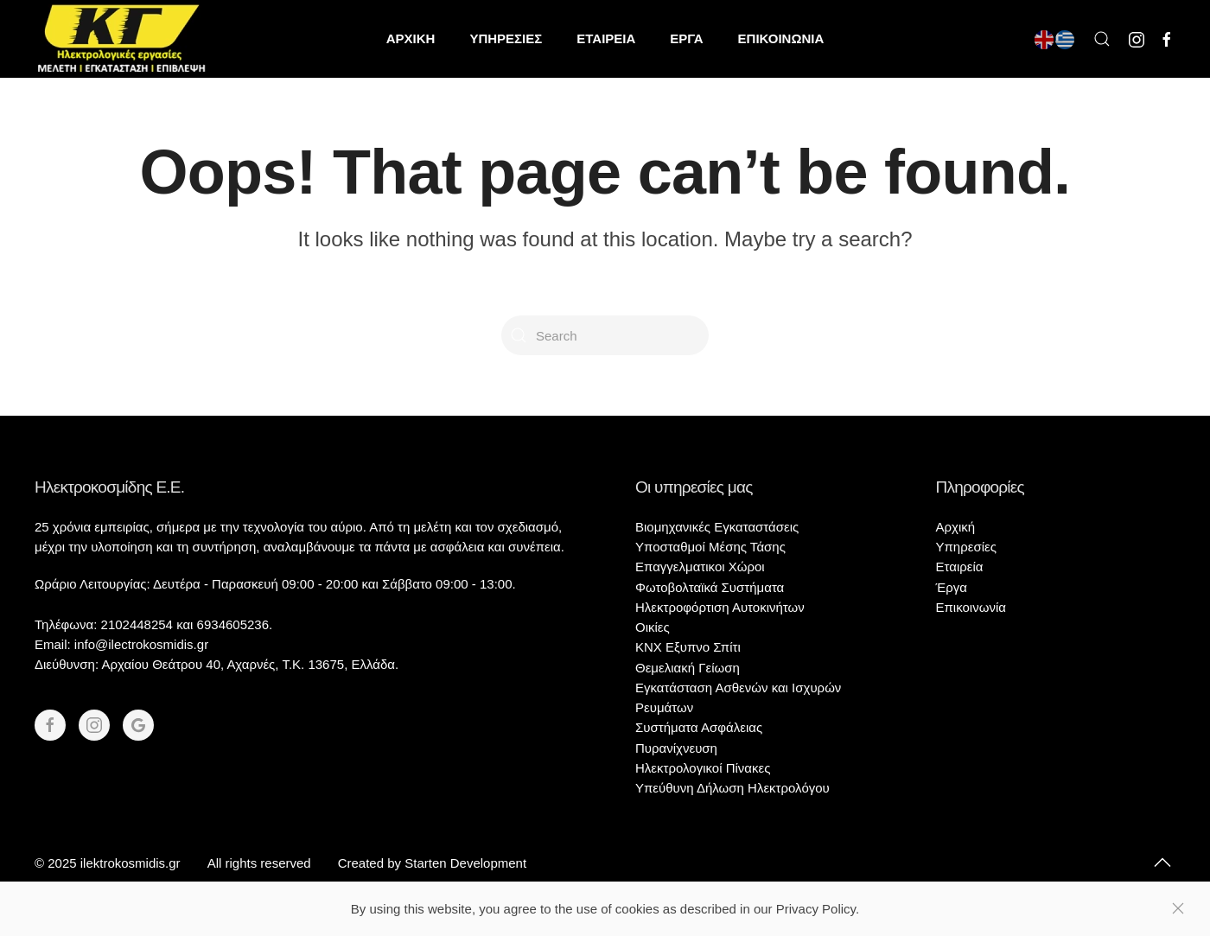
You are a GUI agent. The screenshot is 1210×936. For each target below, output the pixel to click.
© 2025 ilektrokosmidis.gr (108, 863)
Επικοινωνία (971, 607)
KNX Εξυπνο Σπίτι (688, 647)
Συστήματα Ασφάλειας (698, 727)
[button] (1102, 38)
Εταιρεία (960, 566)
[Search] (605, 335)
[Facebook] (50, 725)
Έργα (951, 587)
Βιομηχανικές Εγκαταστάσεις (717, 526)
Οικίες (652, 627)
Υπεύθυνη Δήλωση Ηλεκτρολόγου (732, 787)
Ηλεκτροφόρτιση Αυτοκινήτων (720, 607)
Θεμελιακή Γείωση (687, 667)
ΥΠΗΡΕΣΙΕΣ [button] (505, 38)
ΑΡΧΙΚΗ (411, 38)
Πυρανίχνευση (676, 748)
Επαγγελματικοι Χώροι (700, 566)
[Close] (1178, 908)
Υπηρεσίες (966, 546)
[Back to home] (121, 38)
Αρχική (956, 526)
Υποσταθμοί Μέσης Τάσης (710, 546)
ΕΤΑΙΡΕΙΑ (605, 38)
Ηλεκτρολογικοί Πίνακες (702, 768)
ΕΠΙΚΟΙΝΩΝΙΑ (781, 38)
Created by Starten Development (432, 863)
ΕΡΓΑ (686, 38)
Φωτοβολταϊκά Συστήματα (709, 587)
